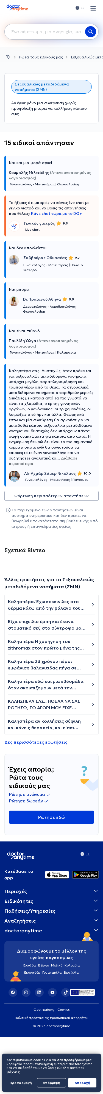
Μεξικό (56, 1022)
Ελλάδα (29, 1022)
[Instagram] (26, 1049)
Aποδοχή (82, 1083)
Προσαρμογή (21, 1083)
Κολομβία (72, 1022)
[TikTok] (65, 1049)
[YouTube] (52, 1049)
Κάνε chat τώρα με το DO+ (56, 213)
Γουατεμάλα (52, 1029)
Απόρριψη (51, 1083)
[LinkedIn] (39, 1049)
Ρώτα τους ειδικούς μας (41, 57)
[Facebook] (13, 1049)
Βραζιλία (71, 1029)
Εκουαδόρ (32, 1029)
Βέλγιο (43, 1022)
